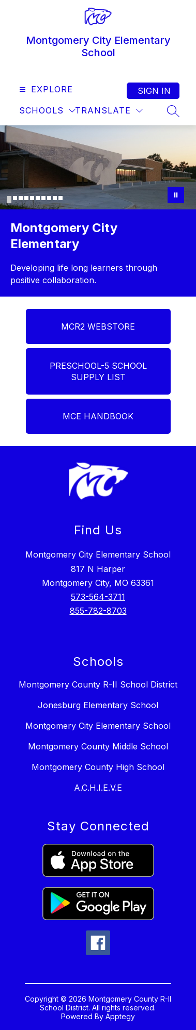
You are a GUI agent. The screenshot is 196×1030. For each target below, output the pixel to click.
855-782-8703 (98, 611)
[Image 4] (26, 198)
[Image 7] (43, 198)
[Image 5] (32, 198)
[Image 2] (15, 198)
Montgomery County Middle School (98, 746)
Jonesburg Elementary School (98, 705)
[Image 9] (55, 198)
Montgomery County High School (98, 767)
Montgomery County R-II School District (98, 684)
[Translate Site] (108, 110)
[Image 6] (38, 198)
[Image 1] (9, 199)
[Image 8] (49, 198)
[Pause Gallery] (176, 195)
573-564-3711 (98, 597)
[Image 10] (60, 198)
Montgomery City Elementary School (98, 726)
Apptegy (120, 1016)
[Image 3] (21, 198)
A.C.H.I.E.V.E (98, 787)
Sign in (154, 91)
